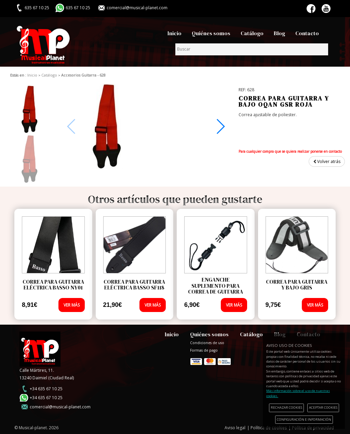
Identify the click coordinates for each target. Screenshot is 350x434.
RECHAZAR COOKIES (286, 407)
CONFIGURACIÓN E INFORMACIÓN (304, 419)
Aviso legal (235, 428)
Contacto (307, 33)
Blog (279, 33)
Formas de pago (210, 360)
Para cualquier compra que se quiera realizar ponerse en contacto (290, 151)
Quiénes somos (211, 33)
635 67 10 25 (78, 8)
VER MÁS (72, 305)
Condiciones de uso (207, 342)
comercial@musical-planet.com (137, 8)
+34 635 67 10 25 (46, 389)
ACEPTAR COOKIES (323, 407)
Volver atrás (326, 161)
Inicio (174, 33)
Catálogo (252, 33)
